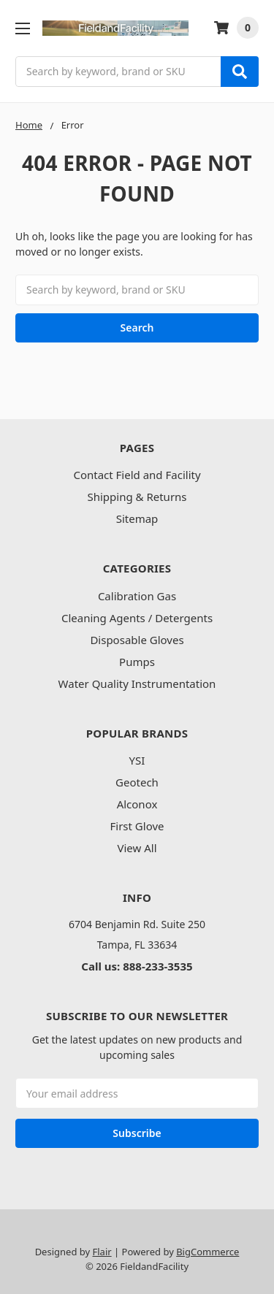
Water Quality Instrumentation (137, 683)
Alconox (137, 804)
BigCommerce (207, 1251)
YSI (137, 760)
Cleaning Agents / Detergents (137, 617)
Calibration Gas (137, 596)
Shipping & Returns (136, 496)
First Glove (137, 826)
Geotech (137, 782)
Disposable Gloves (136, 639)
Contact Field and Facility (136, 474)
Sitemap (137, 518)
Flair (102, 1251)
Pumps (137, 661)
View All (136, 848)
